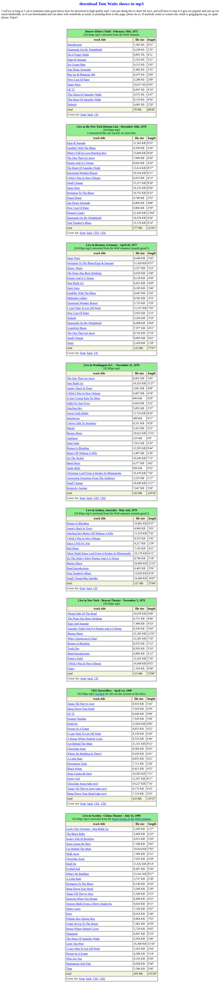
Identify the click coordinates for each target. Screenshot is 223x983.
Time (69, 968)
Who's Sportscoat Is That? (82, 638)
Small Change (75, 182)
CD (96, 114)
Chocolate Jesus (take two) (83, 783)
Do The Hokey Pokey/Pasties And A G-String (93, 558)
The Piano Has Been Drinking (84, 273)
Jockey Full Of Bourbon (80, 838)
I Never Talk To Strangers (81, 423)
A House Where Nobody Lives (85, 738)
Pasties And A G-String (80, 163)
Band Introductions (78, 568)
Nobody (72, 104)
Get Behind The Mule (80, 743)
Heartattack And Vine (78, 963)
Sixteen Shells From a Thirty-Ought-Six (89, 903)
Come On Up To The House (82, 923)
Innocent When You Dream (82, 898)
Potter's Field (75, 658)
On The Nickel (75, 458)
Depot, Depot (75, 268)
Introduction (75, 44)
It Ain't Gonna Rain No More (83, 398)
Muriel (71, 428)
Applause (72, 438)
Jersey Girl (74, 778)
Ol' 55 (71, 89)
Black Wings (75, 768)
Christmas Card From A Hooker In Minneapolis (94, 473)
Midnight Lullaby (77, 298)
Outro (70, 343)
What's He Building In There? (85, 753)
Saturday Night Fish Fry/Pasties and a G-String (94, 628)
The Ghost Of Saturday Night (84, 94)
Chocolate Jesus (77, 748)
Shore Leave (73, 908)
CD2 (103, 232)
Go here (99, 693)
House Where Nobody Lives (82, 928)
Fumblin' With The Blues (81, 148)
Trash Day (74, 648)
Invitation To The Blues (80, 192)
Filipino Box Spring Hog (80, 918)
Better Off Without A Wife (82, 453)
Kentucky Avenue (77, 488)
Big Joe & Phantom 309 (81, 74)
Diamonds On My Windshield (85, 49)
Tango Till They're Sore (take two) (87, 788)
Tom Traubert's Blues (79, 222)
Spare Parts (74, 84)
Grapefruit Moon (77, 328)
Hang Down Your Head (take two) (87, 793)
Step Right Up (75, 283)
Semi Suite (73, 288)
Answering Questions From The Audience (91, 478)
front (83, 114)
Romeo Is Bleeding (78, 448)
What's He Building (77, 873)
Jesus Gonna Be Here (80, 773)
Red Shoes (73, 548)
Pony (69, 913)
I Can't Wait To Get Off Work (84, 308)
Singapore (72, 933)
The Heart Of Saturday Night (84, 99)
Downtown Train (77, 763)
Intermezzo (73, 418)
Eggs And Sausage (78, 623)
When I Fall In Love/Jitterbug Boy (87, 153)
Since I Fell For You (78, 543)
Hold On (73, 723)
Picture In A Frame (78, 728)
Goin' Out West (75, 943)
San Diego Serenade (79, 69)
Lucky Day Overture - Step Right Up (87, 828)
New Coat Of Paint (78, 79)
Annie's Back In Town (79, 388)
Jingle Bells (73, 468)
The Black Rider (75, 833)
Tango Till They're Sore (81, 703)
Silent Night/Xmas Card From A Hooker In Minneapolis (99, 553)
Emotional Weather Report (82, 172)
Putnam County (76, 212)
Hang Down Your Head (81, 708)
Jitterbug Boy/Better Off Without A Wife (90, 533)
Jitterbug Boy (74, 408)
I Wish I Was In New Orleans (84, 177)
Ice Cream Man (77, 64)
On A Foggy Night (78, 54)
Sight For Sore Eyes (78, 403)
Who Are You (74, 958)
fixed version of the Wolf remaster (131, 818)
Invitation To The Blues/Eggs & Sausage (90, 263)
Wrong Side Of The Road (82, 613)
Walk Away (72, 853)
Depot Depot (74, 197)
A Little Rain (75, 758)
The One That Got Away (81, 158)
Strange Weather (77, 718)
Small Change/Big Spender (82, 578)
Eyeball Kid (73, 868)
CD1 (96, 232)
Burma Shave (74, 433)
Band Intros (73, 463)
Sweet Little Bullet (77, 413)
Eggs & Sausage (77, 59)
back (90, 114)
